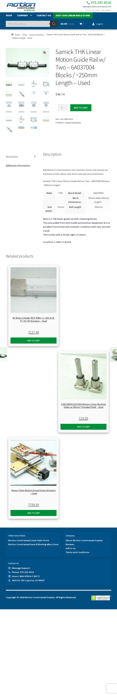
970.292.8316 (95, 3)
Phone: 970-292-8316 (23, 573)
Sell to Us (71, 549)
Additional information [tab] (18, 166)
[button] (44, 54)
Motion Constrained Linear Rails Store (28, 541)
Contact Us (44, 17)
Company (22, 17)
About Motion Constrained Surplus (84, 541)
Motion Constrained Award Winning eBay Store (33, 545)
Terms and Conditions (77, 553)
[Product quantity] (63, 109)
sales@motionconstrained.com (94, 7)
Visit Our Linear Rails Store (73, 17)
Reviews (70, 545)
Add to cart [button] (33, 342)
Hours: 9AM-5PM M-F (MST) (26, 577)
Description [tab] (12, 157)
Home (17, 36)
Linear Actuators (36, 36)
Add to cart (81, 109)
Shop (9, 17)
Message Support (21, 569)
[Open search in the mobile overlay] (31, 26)
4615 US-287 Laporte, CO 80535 (28, 581)
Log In (99, 25)
